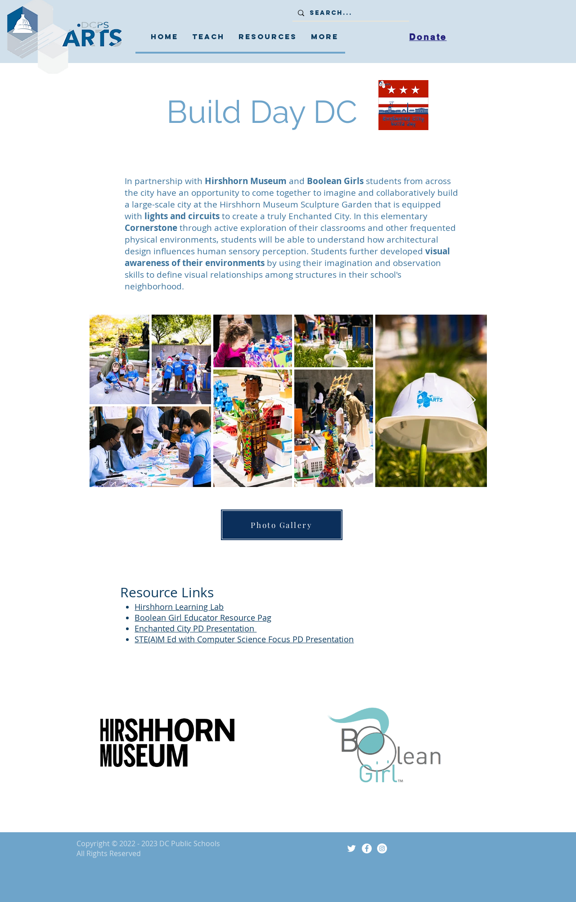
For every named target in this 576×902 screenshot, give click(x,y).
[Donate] (428, 37)
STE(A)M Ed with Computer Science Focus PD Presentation (244, 639)
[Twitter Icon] (351, 848)
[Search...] (350, 13)
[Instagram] (382, 848)
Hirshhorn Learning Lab (179, 606)
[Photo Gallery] (281, 525)
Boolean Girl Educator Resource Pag (203, 617)
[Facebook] (367, 848)
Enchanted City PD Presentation (195, 628)
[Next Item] (471, 400)
